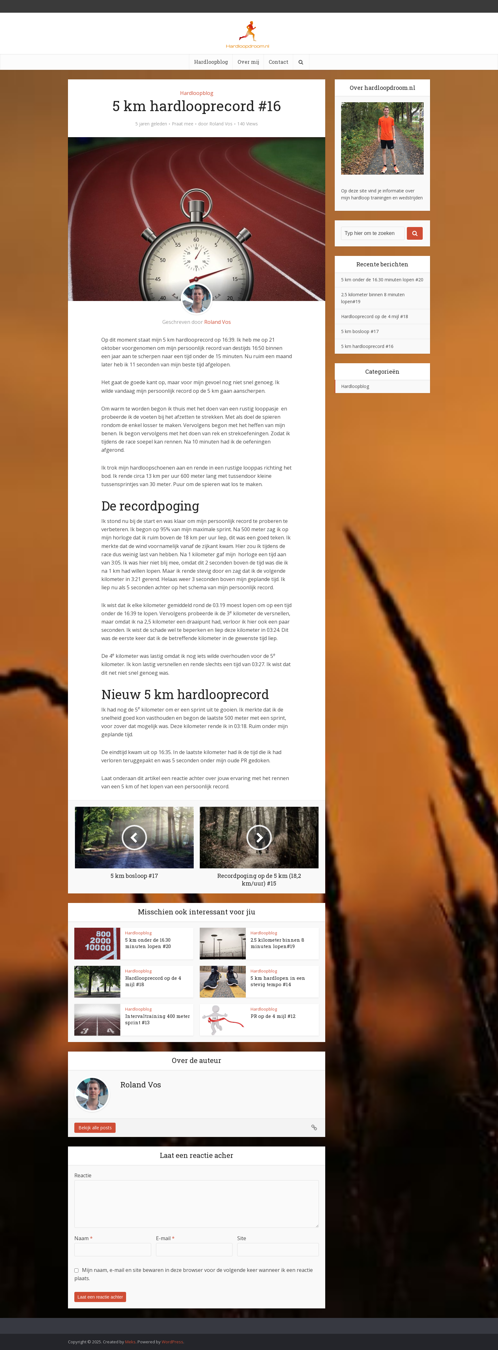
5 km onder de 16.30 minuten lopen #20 (148, 943)
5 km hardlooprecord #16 (367, 346)
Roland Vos (220, 124)
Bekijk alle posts (95, 1128)
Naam (83, 1238)
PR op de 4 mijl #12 (273, 1016)
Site (241, 1238)
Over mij (248, 61)
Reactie (82, 1175)
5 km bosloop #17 (360, 331)
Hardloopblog (211, 61)
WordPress (172, 1342)
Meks (130, 1342)
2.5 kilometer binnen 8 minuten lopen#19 (277, 943)
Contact (278, 61)
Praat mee (182, 124)
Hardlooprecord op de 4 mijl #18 (374, 316)
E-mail (165, 1238)
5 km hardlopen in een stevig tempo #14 (278, 981)
